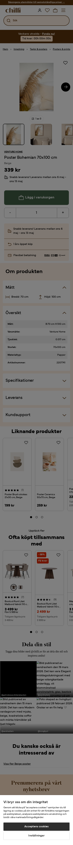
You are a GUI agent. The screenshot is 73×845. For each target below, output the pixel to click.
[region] (36, 820)
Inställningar (36, 836)
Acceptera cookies (36, 826)
